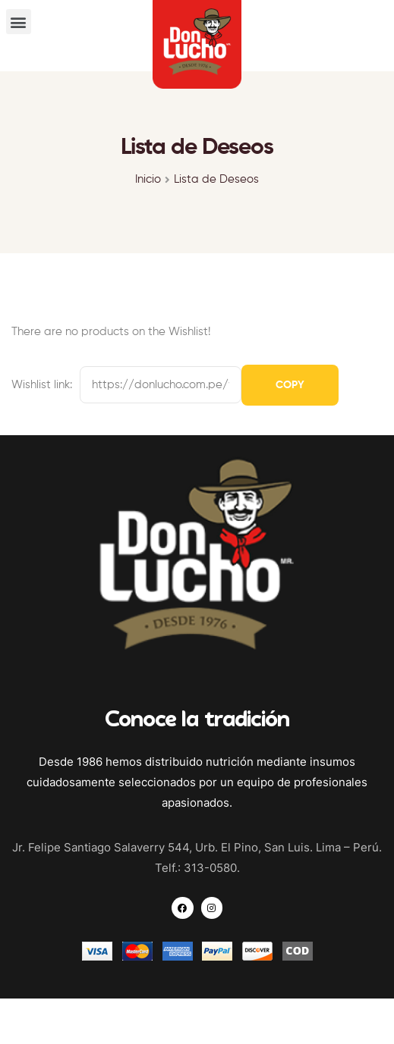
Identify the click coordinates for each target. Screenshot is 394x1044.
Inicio (148, 179)
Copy (290, 385)
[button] (18, 21)
